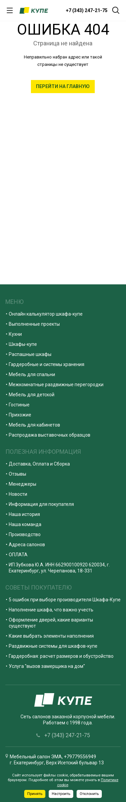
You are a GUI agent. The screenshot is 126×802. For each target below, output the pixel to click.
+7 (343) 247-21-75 (87, 10)
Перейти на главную (63, 86)
